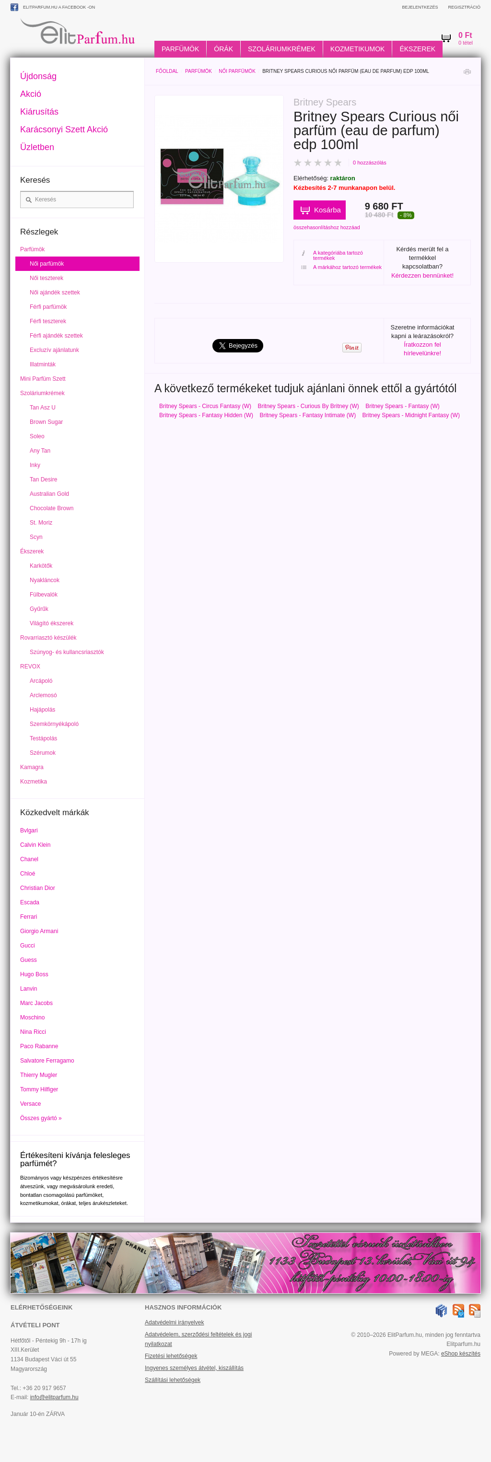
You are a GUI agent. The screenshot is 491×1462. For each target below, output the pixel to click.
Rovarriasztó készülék (48, 637)
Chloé (27, 873)
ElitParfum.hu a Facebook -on (53, 7)
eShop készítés (460, 1354)
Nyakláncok (44, 580)
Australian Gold (49, 494)
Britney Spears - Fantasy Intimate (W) (307, 415)
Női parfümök (237, 71)
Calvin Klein (35, 845)
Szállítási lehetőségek (172, 1380)
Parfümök (180, 49)
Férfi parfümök (48, 307)
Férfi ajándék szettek (56, 335)
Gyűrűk (39, 609)
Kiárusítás (39, 112)
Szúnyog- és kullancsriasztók (67, 652)
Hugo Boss (34, 974)
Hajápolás (42, 709)
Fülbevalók (44, 594)
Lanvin (28, 988)
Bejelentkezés (420, 7)
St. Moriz (41, 522)
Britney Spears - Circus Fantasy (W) (205, 406)
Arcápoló (41, 681)
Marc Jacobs (36, 1003)
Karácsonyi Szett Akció (64, 129)
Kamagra (32, 767)
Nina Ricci (33, 1032)
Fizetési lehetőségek (171, 1356)
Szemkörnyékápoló (54, 724)
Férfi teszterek (48, 321)
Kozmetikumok (357, 49)
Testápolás (43, 738)
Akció (30, 94)
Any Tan (40, 450)
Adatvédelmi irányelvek (174, 1322)
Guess (28, 960)
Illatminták (43, 364)
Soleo (37, 436)
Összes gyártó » (41, 1118)
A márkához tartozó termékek (341, 267)
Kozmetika (33, 781)
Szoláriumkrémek (282, 49)
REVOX (30, 666)
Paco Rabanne (39, 1046)
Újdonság (38, 76)
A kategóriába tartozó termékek (332, 255)
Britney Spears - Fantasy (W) (402, 406)
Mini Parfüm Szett (43, 378)
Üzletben (37, 147)
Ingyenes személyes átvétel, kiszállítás (194, 1368)
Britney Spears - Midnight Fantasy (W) (411, 415)
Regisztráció (464, 7)
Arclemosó (43, 695)
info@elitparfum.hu (54, 1397)
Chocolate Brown (51, 508)
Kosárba (327, 210)
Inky (35, 465)
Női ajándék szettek (55, 292)
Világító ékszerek (51, 623)
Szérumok (43, 752)
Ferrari (28, 916)
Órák (223, 49)
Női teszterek (46, 278)
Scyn (36, 537)
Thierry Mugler (38, 1075)
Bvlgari (29, 830)
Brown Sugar (46, 422)
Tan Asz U (43, 407)
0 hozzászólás (369, 162)
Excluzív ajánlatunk (54, 350)
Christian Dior (37, 888)
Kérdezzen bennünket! (422, 275)
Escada (29, 902)
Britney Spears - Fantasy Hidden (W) (206, 415)
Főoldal (167, 71)
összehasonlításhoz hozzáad (326, 227)
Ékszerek (417, 49)
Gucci (27, 945)
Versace (30, 1103)
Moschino (32, 1017)
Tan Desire (43, 479)
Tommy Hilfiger (39, 1089)
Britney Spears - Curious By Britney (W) (308, 406)
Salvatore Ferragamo (47, 1060)
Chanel (29, 859)
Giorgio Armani (39, 931)
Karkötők (41, 565)
